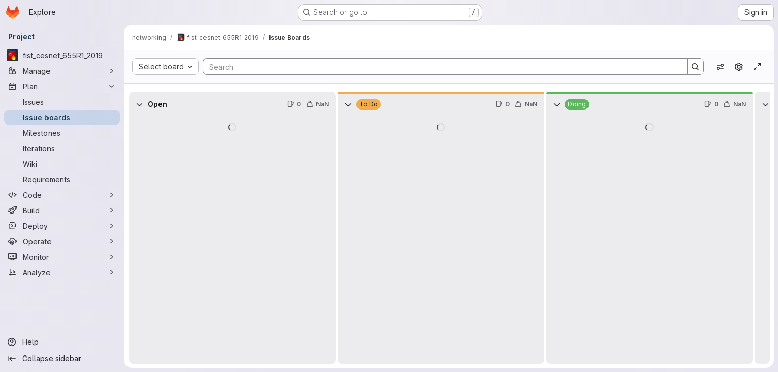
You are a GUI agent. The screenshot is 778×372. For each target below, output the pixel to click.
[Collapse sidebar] (62, 358)
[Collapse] (139, 104)
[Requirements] (62, 179)
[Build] (62, 210)
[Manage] (62, 71)
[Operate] (62, 241)
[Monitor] (62, 257)
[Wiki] (62, 164)
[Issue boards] (62, 117)
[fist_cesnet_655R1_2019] (62, 55)
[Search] (440, 66)
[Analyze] (62, 272)
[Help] (62, 342)
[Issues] (62, 102)
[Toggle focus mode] (757, 66)
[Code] (62, 195)
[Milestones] (62, 133)
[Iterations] (62, 148)
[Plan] (62, 86)
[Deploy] (62, 226)
